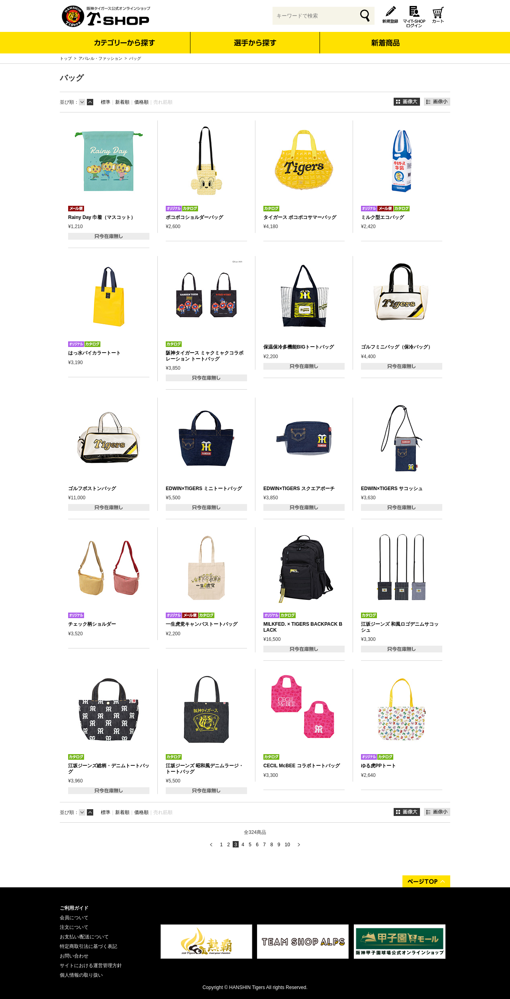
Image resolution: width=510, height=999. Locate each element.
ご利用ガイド (74, 908)
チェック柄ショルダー (92, 624)
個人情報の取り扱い (81, 975)
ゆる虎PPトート (378, 765)
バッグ (135, 58)
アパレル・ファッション (100, 58)
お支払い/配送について (84, 937)
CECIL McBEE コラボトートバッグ (301, 765)
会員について (74, 917)
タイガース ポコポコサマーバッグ (299, 217)
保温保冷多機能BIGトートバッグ (298, 347)
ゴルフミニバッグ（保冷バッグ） (397, 347)
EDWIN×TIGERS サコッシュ (392, 488)
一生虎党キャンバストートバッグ (201, 624)
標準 (105, 102)
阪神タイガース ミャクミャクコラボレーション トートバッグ (204, 355)
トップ (66, 58)
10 (287, 844)
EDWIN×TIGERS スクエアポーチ (299, 488)
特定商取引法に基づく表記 (88, 946)
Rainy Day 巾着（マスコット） (101, 217)
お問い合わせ (74, 956)
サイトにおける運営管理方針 (91, 965)
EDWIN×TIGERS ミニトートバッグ (204, 488)
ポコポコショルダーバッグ (194, 217)
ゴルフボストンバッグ (92, 488)
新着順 (122, 102)
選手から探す (255, 42)
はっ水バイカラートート (94, 353)
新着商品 (385, 37)
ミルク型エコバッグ (382, 217)
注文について (74, 927)
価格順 (141, 102)
